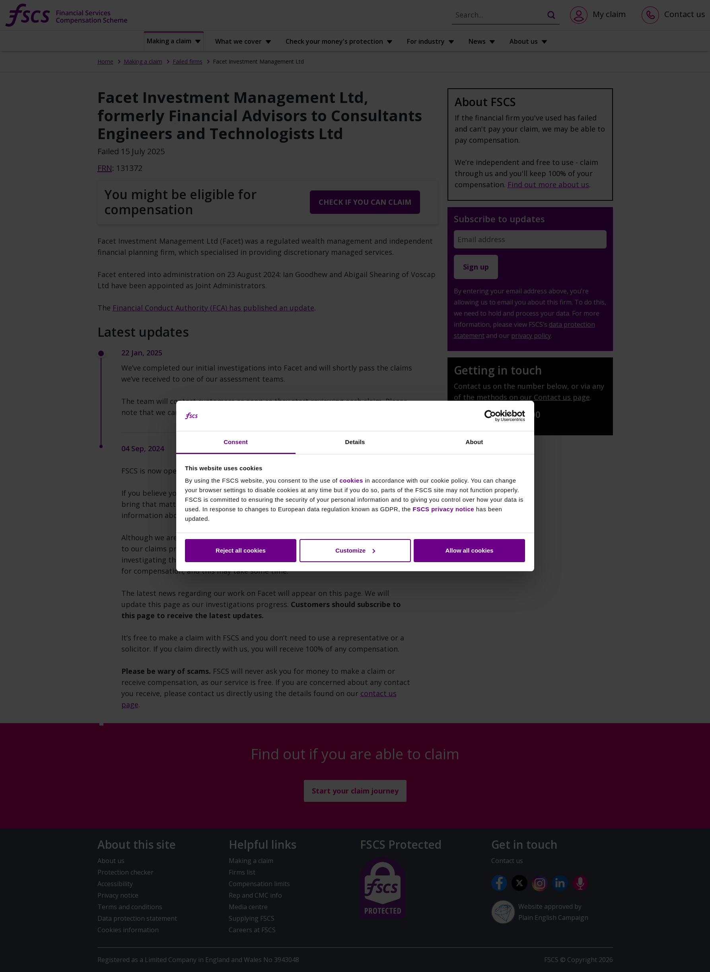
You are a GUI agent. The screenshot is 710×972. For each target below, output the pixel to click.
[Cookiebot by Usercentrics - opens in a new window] (490, 416)
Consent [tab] (236, 441)
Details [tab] (355, 441)
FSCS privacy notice (444, 509)
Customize (355, 550)
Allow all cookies (469, 550)
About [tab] (474, 441)
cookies (351, 480)
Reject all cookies (241, 550)
